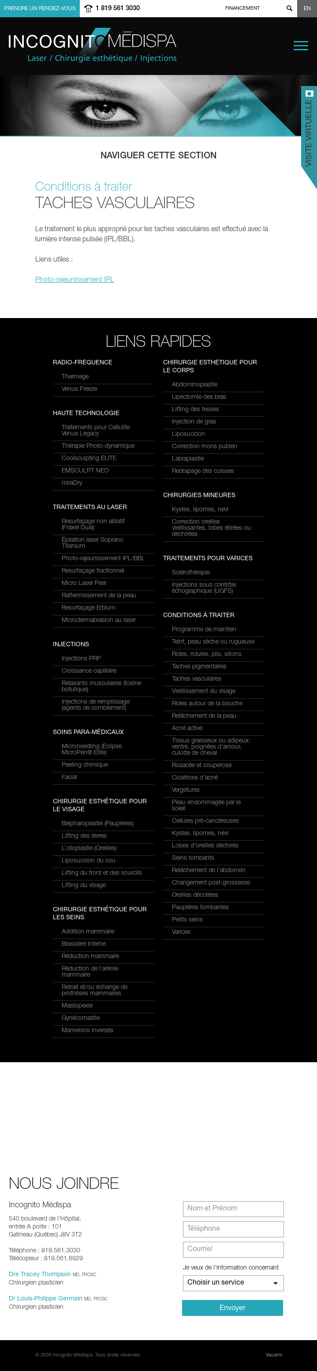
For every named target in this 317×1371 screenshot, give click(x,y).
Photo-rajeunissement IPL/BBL (103, 559)
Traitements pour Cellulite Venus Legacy (96, 431)
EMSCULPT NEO (85, 471)
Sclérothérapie (191, 573)
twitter (278, 8)
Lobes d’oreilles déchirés (205, 846)
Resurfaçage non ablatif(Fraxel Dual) (93, 525)
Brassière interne (84, 944)
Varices (181, 932)
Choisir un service (215, 1283)
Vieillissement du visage (203, 692)
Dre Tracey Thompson (40, 1275)
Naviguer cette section (158, 156)
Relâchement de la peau (204, 716)
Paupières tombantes (200, 908)
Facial (69, 778)
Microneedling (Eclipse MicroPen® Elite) (92, 750)
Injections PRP (81, 659)
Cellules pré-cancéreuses (205, 821)
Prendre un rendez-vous (40, 8)
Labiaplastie (188, 459)
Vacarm (274, 1355)
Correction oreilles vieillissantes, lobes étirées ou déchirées (211, 528)
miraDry (72, 483)
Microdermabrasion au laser (99, 621)
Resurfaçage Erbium (89, 608)
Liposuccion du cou (89, 861)
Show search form (289, 8)
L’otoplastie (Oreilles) (89, 849)
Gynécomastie (81, 1018)
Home (220, 8)
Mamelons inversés (87, 1031)
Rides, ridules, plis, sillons (207, 655)
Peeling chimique (85, 765)
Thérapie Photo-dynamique (98, 446)
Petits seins (187, 920)
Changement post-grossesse (211, 883)
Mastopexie (77, 1006)
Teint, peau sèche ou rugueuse (213, 642)
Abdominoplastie (194, 385)
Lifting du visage (84, 886)
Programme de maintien (204, 630)
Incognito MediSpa (95, 46)
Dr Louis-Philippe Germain (45, 1299)
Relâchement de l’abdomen (209, 871)
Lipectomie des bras (199, 397)
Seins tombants (193, 858)
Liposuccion (188, 434)
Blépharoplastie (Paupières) (98, 824)
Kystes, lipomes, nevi (200, 510)
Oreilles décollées (195, 895)
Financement (242, 8)
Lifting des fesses (195, 410)
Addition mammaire (88, 932)
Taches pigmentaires (199, 667)
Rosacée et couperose (201, 766)
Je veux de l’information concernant (231, 1268)
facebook (268, 8)
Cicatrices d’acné (195, 778)
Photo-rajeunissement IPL (74, 280)
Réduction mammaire (90, 957)
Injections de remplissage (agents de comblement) (96, 705)
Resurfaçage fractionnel (93, 571)
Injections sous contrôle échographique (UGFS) (204, 588)
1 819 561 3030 (118, 8)
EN (307, 8)
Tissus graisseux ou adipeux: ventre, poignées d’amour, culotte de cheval (211, 747)
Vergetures (186, 790)
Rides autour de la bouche (207, 704)
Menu (301, 45)
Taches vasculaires (196, 679)
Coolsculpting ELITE (89, 459)
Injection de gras (194, 422)
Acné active (187, 729)
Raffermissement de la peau (99, 596)
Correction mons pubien (204, 447)
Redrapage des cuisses (203, 471)
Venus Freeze (79, 389)
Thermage (75, 377)
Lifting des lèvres (84, 836)
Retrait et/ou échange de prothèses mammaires (94, 991)
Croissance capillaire (89, 671)
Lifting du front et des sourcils (102, 873)
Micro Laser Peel (84, 584)
